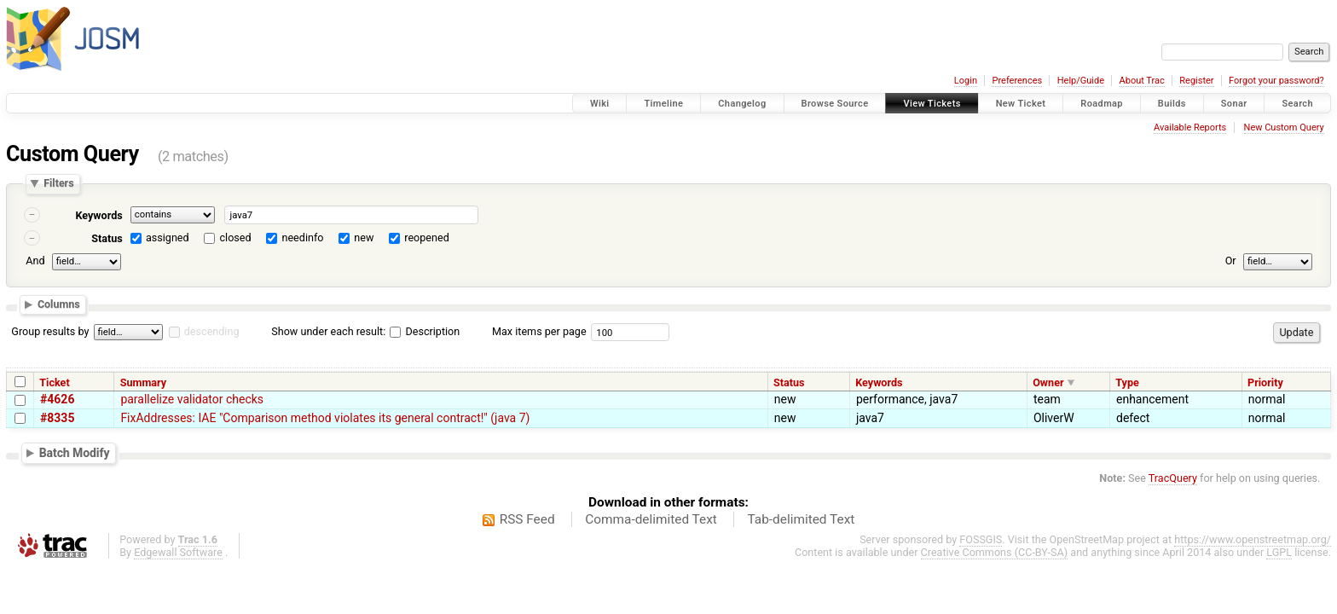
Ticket (54, 382)
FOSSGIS (980, 539)
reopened (426, 237)
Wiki (600, 103)
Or (1230, 260)
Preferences (1017, 80)
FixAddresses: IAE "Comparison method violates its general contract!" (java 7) (325, 418)
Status (107, 238)
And (35, 260)
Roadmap (1101, 103)
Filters (58, 183)
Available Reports (1190, 127)
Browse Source (835, 103)
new (363, 237)
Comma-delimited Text (651, 519)
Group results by (50, 331)
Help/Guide (1080, 80)
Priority (1265, 382)
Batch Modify (74, 453)
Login (965, 80)
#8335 (57, 418)
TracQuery (1173, 478)
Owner (1048, 382)
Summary (143, 382)
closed (236, 237)
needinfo (302, 237)
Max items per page (539, 331)
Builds (1172, 103)
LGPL (1279, 552)
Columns (59, 304)
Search (1297, 103)
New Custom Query (1284, 127)
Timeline (663, 103)
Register (1196, 80)
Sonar (1234, 103)
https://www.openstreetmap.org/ (1252, 539)
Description (425, 331)
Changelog (742, 103)
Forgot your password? (1276, 80)
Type (1127, 382)
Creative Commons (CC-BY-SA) (994, 552)
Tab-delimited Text (800, 519)
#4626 (57, 399)
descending (212, 331)
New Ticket (1021, 103)
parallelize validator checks (191, 399)
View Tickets (931, 103)
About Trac (1142, 80)
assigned (167, 237)
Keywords (98, 215)
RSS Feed (527, 519)
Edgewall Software (178, 552)
